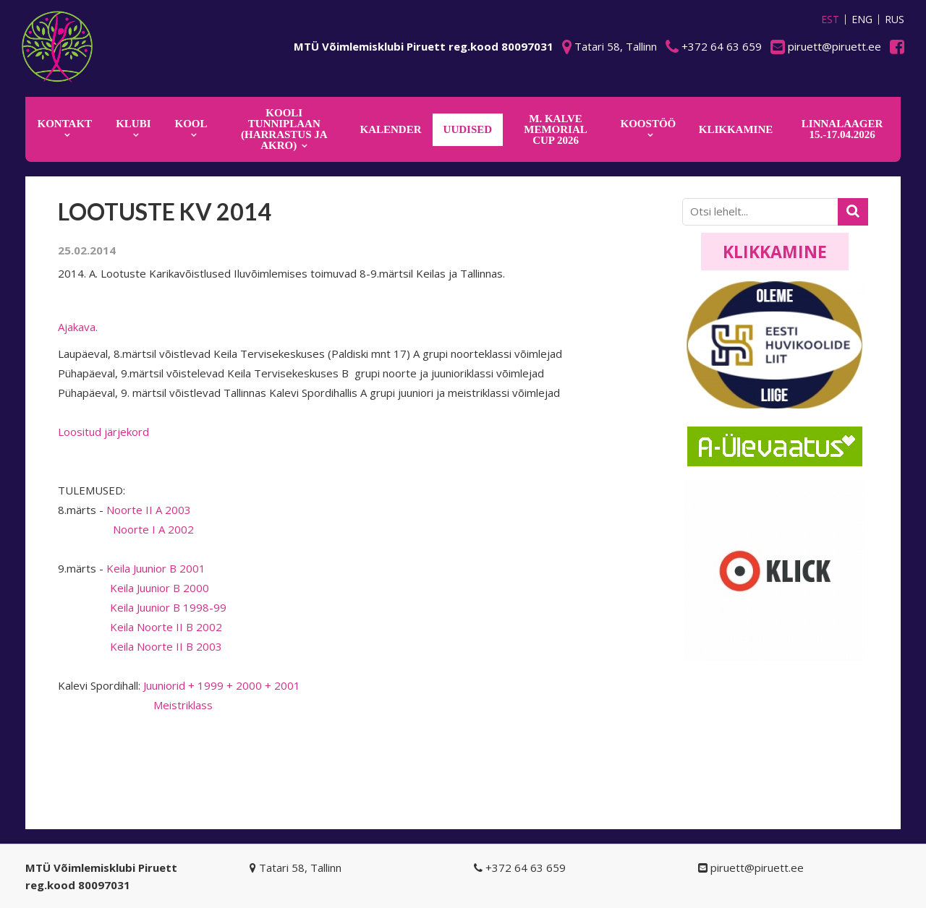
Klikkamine (775, 251)
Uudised (468, 129)
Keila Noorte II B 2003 (140, 646)
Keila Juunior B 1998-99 (142, 607)
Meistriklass (135, 705)
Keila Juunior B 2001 (155, 568)
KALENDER (391, 129)
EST (830, 19)
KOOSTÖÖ (648, 123)
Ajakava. (78, 327)
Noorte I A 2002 (126, 529)
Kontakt (65, 123)
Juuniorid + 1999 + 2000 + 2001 (221, 685)
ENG (861, 19)
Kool (191, 123)
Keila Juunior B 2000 (133, 588)
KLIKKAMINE (736, 129)
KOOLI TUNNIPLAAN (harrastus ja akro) (284, 129)
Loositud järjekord (103, 431)
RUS (894, 19)
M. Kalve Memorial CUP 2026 (555, 129)
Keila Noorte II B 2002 (140, 627)
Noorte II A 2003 (148, 509)
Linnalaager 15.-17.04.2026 (842, 129)
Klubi (133, 123)
